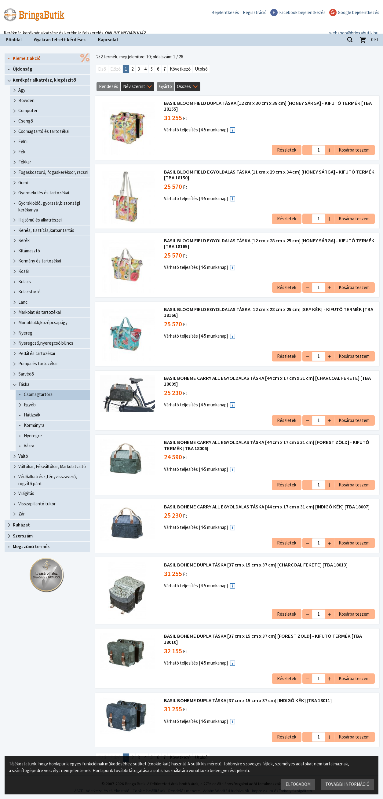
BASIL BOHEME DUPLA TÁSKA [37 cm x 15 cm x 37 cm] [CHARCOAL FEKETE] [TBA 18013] (256, 565)
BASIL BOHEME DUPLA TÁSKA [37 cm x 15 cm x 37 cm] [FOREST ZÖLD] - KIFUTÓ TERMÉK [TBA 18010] (264, 639)
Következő (180, 69)
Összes (184, 86)
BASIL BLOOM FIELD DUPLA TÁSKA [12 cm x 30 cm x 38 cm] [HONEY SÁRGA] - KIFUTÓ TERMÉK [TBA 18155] (269, 106)
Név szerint (134, 86)
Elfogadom (297, 784)
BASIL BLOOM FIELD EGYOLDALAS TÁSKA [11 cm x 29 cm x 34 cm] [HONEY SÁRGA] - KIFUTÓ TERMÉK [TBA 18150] (260, 175)
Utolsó (201, 69)
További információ (347, 784)
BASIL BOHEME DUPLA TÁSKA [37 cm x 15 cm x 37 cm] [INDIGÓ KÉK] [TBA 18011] (249, 700)
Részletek (285, 150)
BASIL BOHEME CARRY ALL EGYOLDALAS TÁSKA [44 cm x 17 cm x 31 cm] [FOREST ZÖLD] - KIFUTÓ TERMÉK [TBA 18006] (267, 445)
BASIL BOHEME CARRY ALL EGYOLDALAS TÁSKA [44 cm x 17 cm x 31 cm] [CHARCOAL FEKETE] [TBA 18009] (268, 381)
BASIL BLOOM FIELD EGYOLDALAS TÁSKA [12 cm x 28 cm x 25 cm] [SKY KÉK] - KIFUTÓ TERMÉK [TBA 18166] (264, 312)
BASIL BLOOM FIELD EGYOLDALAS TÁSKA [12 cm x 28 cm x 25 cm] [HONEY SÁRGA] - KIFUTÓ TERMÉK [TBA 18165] (260, 243)
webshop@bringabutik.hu (353, 25)
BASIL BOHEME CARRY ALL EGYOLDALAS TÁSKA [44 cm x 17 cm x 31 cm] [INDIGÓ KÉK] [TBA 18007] (267, 507)
